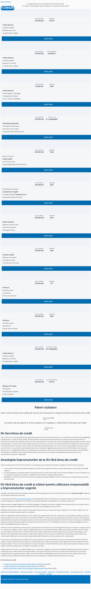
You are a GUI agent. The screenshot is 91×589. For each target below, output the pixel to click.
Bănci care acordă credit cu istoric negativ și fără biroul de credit (26, 568)
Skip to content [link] (6, 2)
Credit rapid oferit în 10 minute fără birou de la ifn (20, 566)
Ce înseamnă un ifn (77, 572)
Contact (49, 574)
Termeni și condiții (40, 572)
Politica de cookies (26, 572)
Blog (4, 15)
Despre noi (51, 572)
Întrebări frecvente (62, 572)
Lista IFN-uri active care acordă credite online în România (23, 564)
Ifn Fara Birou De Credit (16, 7)
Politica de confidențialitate (10, 572)
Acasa (5, 13)
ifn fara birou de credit (23, 499)
